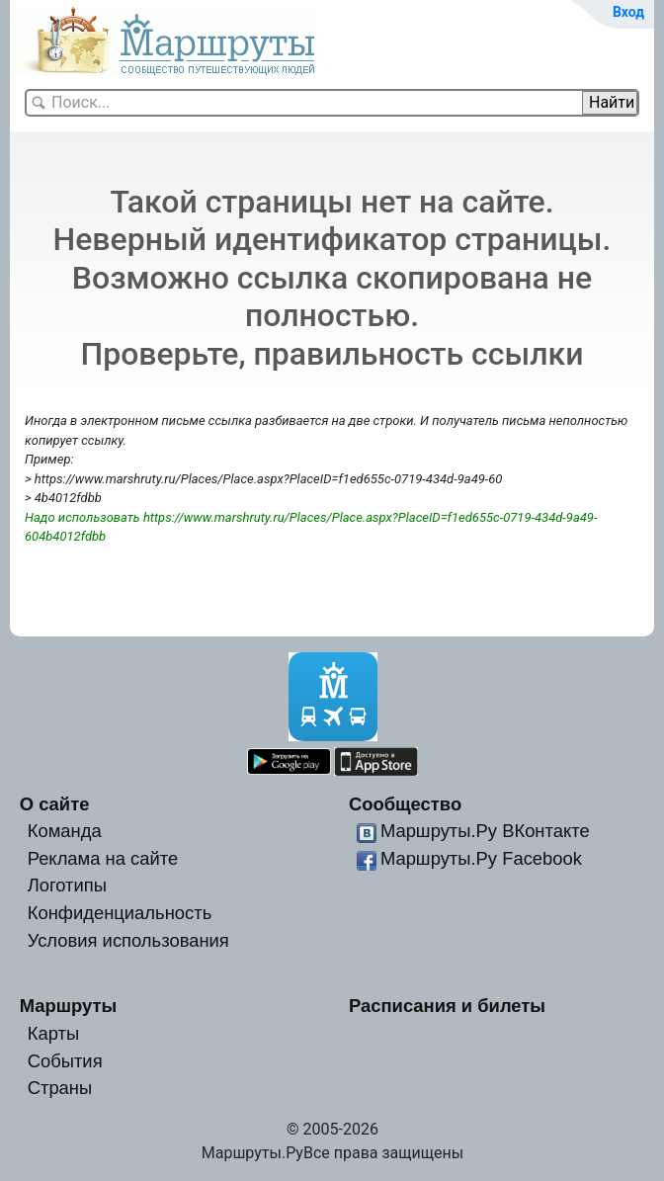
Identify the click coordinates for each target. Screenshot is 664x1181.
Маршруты (69, 1005)
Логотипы (67, 885)
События (65, 1061)
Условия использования (128, 940)
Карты (53, 1033)
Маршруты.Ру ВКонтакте (485, 830)
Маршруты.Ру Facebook (481, 858)
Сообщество (405, 804)
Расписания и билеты (447, 1005)
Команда (65, 830)
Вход (628, 12)
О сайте (55, 804)
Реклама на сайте (103, 858)
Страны (60, 1087)
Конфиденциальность (120, 912)
